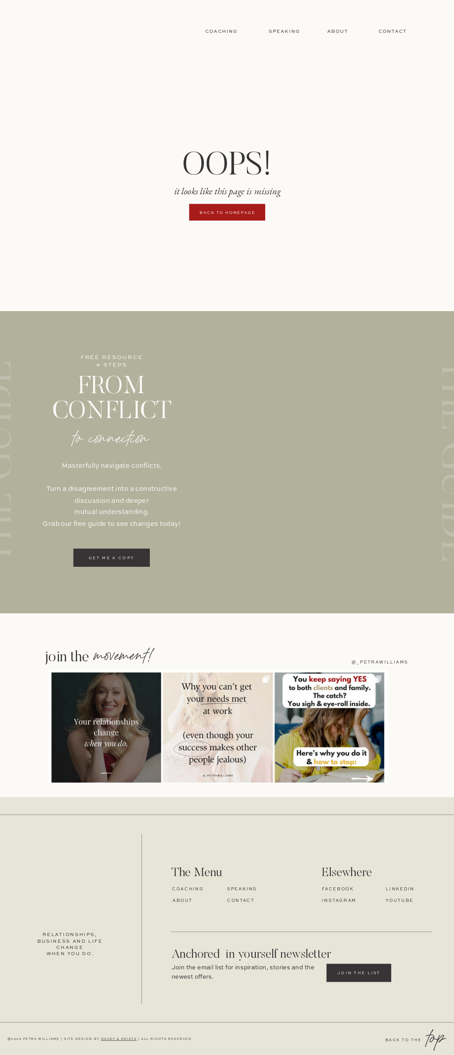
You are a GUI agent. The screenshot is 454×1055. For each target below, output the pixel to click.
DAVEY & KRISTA (119, 1039)
